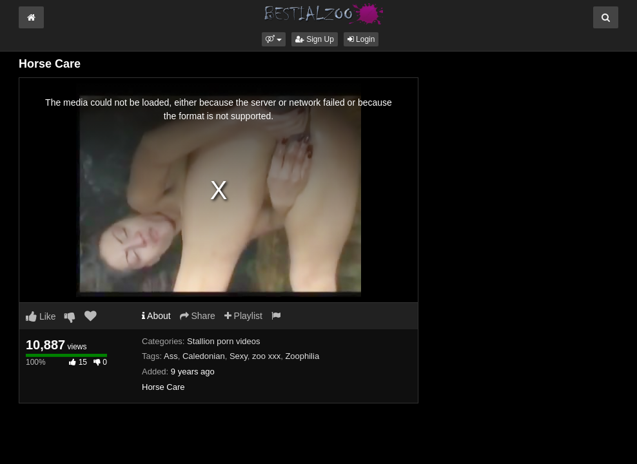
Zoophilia (302, 356)
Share (197, 316)
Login (361, 39)
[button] (274, 39)
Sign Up (314, 39)
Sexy (239, 356)
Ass (171, 356)
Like (41, 316)
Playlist (243, 316)
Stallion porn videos (223, 341)
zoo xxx (266, 356)
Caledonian (203, 356)
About (156, 316)
